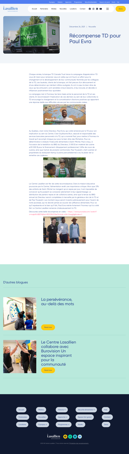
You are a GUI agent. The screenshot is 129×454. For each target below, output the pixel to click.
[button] (107, 8)
